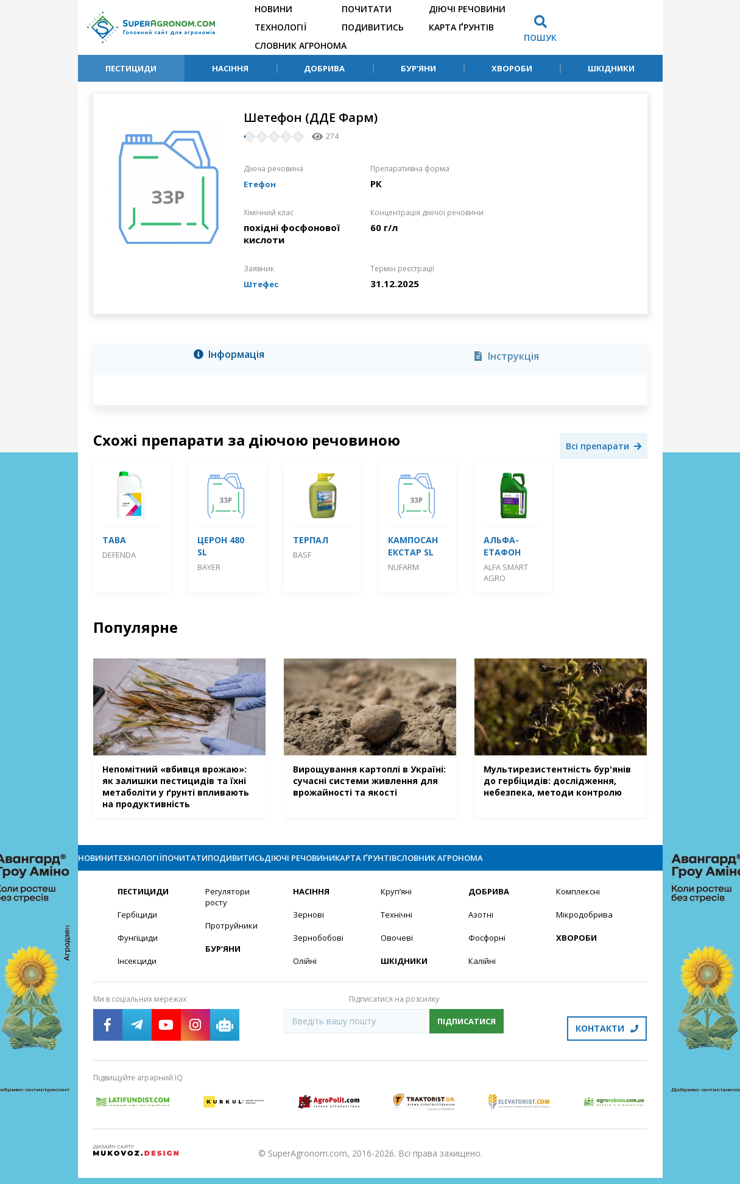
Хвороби (512, 68)
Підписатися (466, 1034)
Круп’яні (397, 902)
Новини (273, 9)
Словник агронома (301, 45)
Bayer (208, 567)
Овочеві (397, 950)
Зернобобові (320, 950)
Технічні (397, 926)
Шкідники (611, 68)
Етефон (262, 183)
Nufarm (403, 567)
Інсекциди (138, 974)
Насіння (230, 68)
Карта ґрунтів (461, 27)
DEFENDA (119, 554)
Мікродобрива (586, 926)
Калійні (482, 974)
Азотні (481, 926)
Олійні (305, 974)
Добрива (324, 68)
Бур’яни (418, 68)
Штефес (263, 283)
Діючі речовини (467, 9)
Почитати (367, 9)
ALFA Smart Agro (506, 572)
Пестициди (131, 68)
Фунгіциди (138, 950)
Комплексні (579, 902)
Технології (280, 27)
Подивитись (373, 27)
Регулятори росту (229, 908)
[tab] (233, 356)
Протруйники (232, 938)
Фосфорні (488, 950)
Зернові (309, 926)
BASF (302, 554)
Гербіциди (138, 926)
